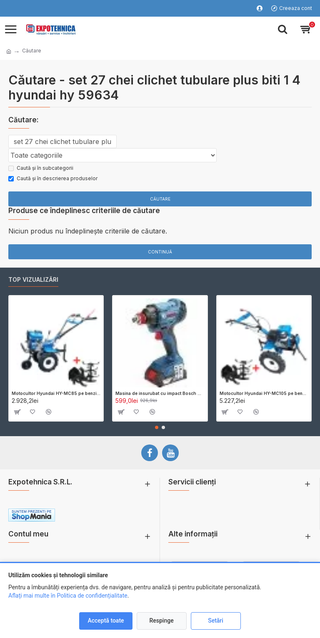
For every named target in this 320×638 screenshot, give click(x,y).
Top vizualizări (33, 279)
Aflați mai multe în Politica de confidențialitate (68, 595)
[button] (156, 427)
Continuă (160, 251)
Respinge (161, 620)
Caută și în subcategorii (40, 168)
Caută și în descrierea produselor (53, 178)
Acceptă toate (106, 620)
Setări (215, 620)
